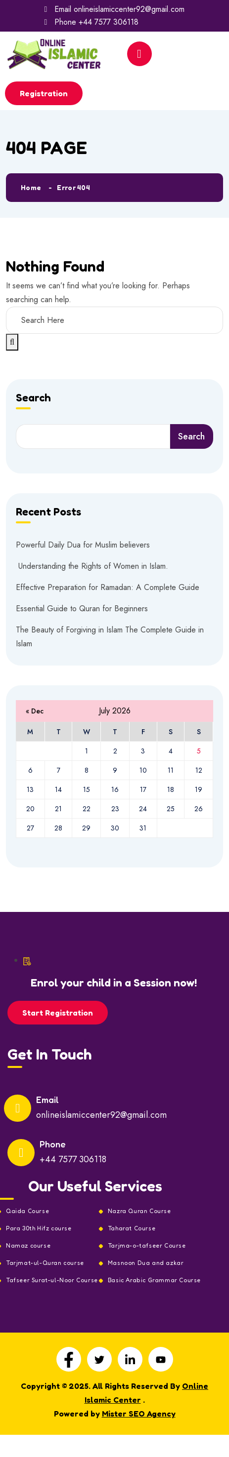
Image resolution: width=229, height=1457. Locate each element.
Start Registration (57, 1013)
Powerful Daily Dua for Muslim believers (83, 545)
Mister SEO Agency (139, 1413)
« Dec (35, 711)
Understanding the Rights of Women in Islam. (92, 566)
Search (33, 398)
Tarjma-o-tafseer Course (147, 1246)
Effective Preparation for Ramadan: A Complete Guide (107, 587)
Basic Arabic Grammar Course (154, 1280)
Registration (44, 93)
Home (31, 187)
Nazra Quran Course (139, 1211)
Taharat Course (131, 1228)
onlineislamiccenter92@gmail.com (129, 9)
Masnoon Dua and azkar (146, 1263)
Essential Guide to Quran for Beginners (82, 608)
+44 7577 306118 (108, 22)
